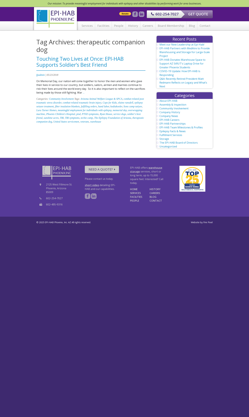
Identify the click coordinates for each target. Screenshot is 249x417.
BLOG (153, 197)
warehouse (95, 121)
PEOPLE (134, 200)
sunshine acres (51, 117)
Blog (192, 26)
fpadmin (40, 75)
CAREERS (155, 193)
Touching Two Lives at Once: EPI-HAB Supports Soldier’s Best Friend (80, 61)
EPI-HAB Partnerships (172, 123)
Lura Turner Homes (46, 110)
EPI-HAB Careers (169, 120)
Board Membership (171, 26)
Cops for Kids (110, 102)
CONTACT (156, 200)
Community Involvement (61, 98)
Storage (164, 139)
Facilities (103, 26)
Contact (205, 26)
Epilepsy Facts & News (172, 131)
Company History (169, 112)
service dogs (119, 114)
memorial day (120, 110)
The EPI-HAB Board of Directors (178, 142)
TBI (62, 117)
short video (92, 185)
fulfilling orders (89, 106)
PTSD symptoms (90, 114)
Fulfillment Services (170, 135)
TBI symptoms (72, 117)
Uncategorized (168, 146)
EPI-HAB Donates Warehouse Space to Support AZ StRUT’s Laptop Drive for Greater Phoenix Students (182, 63)
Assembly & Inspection (172, 104)
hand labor (103, 106)
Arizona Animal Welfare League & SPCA (101, 98)
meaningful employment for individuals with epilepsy (84, 110)
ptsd (78, 114)
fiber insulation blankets (67, 106)
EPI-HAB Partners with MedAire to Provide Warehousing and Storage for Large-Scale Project (184, 52)
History (133, 26)
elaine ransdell (125, 102)
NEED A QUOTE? (102, 169)
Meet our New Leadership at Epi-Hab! (181, 44)
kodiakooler (116, 106)
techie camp (87, 117)
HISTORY (155, 189)
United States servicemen (66, 121)
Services (87, 26)
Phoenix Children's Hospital (60, 114)
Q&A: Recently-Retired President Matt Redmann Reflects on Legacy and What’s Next (183, 82)
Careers (148, 26)
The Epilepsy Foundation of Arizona (112, 117)
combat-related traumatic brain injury (82, 102)
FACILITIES (136, 197)
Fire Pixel (208, 222)
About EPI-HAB (168, 101)
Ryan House (106, 114)
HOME (134, 189)
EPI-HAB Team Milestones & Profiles (181, 127)
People (118, 26)
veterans (84, 121)
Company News (168, 116)
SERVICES (135, 193)
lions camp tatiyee (133, 106)
